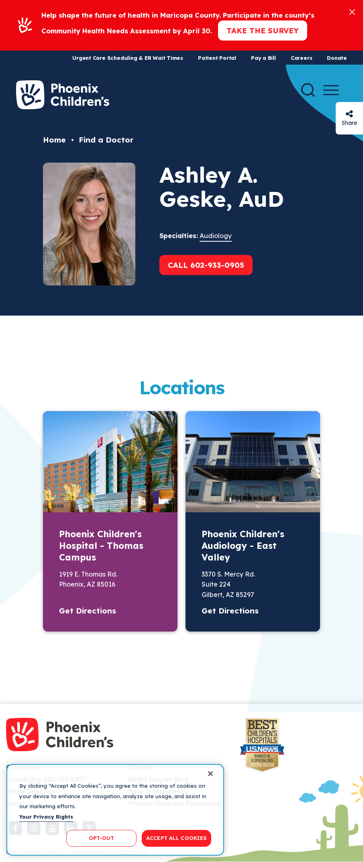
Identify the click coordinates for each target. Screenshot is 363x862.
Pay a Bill (263, 58)
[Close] (352, 11)
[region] (115, 810)
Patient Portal (217, 58)
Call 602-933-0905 (206, 265)
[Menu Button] (331, 90)
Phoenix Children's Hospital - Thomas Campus (101, 545)
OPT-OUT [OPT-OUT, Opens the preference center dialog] (101, 838)
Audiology (216, 236)
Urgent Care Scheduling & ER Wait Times (127, 58)
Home (54, 140)
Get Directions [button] (87, 610)
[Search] (308, 90)
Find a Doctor (106, 140)
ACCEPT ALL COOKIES (176, 838)
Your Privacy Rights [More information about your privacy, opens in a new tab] (46, 816)
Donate (337, 58)
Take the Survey (262, 30)
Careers (301, 58)
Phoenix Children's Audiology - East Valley (243, 545)
